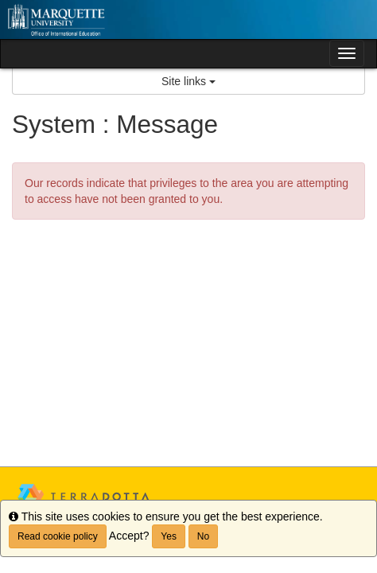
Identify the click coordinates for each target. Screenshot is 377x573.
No (203, 536)
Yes (169, 536)
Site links (188, 81)
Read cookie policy (57, 536)
